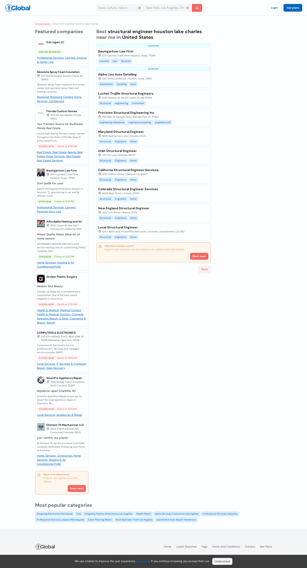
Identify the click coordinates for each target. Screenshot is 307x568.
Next (204, 269)
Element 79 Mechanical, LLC (65, 425)
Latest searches (186, 546)
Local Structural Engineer (118, 227)
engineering (121, 103)
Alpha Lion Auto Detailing (117, 74)
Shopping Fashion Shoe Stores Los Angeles (108, 513)
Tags (204, 546)
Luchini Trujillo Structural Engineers (126, 93)
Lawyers (104, 61)
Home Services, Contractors (55, 455)
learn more (143, 561)
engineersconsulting (140, 122)
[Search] (197, 8)
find (78, 513)
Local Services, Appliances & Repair (59, 415)
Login (274, 7)
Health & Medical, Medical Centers (59, 310)
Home (133, 141)
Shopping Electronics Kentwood (54, 513)
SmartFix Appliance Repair (64, 378)
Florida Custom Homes (61, 111)
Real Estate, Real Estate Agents (57, 152)
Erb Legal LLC (55, 42)
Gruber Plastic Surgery (61, 276)
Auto (133, 84)
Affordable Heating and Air (64, 221)
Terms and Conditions (226, 546)
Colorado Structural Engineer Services (128, 189)
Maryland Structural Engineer (121, 132)
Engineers (120, 141)
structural (105, 103)
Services (125, 61)
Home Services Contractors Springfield (177, 513)
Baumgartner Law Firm (61, 170)
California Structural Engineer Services (128, 170)
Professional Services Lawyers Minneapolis (60, 519)
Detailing (122, 84)
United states (42, 23)
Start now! (77, 488)
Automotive (106, 84)
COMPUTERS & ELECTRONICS (56, 332)
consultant (138, 103)
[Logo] (17, 8)
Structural (105, 141)
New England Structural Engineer (123, 208)
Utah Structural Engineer (117, 151)
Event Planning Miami (100, 519)
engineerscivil (163, 122)
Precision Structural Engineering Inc (126, 113)
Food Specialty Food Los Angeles (134, 519)
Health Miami (143, 513)
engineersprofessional (112, 122)
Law (115, 61)
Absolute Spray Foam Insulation (58, 72)
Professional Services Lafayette (220, 513)
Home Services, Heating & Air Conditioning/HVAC (59, 460)
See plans (293, 7)
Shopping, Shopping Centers (55, 97)
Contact (250, 546)
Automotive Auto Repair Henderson (176, 519)
